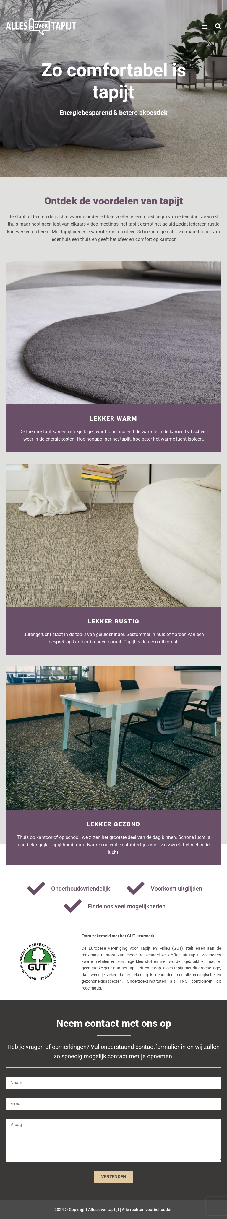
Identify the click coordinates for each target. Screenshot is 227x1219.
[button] (204, 27)
